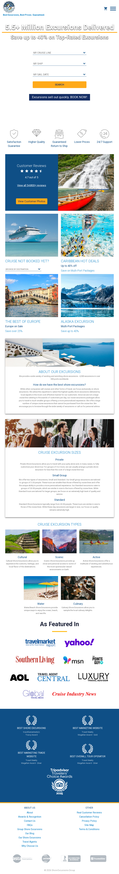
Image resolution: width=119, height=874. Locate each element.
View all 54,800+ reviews (31, 185)
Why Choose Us (30, 846)
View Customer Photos (31, 201)
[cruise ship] (59, 64)
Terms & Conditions (89, 829)
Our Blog (29, 833)
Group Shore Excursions (29, 829)
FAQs (30, 825)
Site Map (89, 825)
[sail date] (59, 75)
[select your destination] (23, 269)
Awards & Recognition (29, 816)
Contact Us (29, 820)
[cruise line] (59, 53)
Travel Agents (30, 841)
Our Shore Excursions (30, 837)
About (30, 812)
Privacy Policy (89, 820)
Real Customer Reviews (89, 812)
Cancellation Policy (89, 816)
